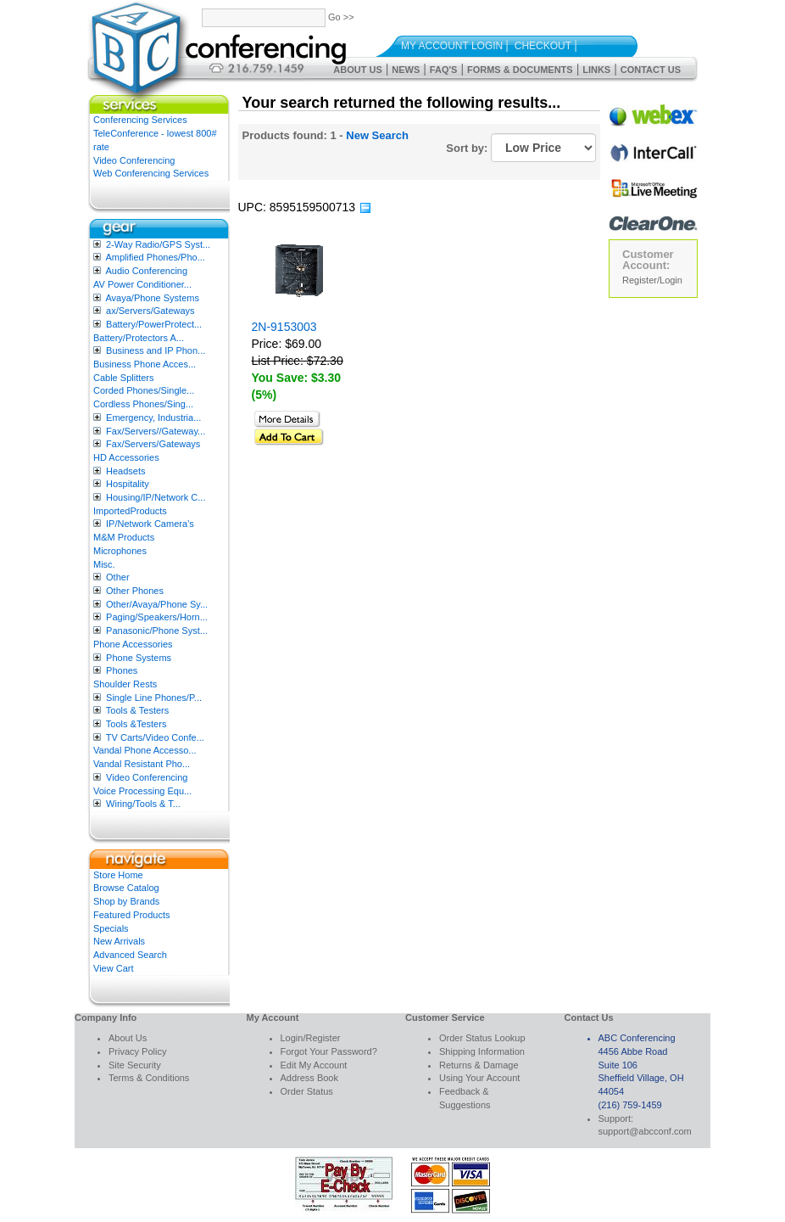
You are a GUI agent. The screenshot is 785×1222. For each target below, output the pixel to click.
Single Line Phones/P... (154, 697)
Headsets (125, 471)
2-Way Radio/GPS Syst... (158, 244)
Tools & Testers (137, 710)
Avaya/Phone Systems (151, 298)
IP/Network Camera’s (150, 524)
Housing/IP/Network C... (155, 497)
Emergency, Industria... (153, 417)
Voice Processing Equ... (142, 791)
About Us (357, 69)
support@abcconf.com (645, 1131)
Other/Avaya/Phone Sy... (157, 604)
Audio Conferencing (146, 271)
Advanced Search (130, 955)
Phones (121, 670)
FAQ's (444, 69)
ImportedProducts (130, 511)
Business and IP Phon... (155, 350)
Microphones (120, 551)
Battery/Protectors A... (138, 338)
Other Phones (135, 591)
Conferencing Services (140, 120)
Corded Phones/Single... (143, 390)
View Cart (113, 968)
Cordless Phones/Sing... (143, 404)
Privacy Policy (137, 1051)
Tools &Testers (136, 724)
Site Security (135, 1065)
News (406, 69)
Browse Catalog (126, 888)
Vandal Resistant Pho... (141, 764)
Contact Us (651, 69)
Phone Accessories (133, 644)
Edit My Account (314, 1065)
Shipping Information (482, 1051)
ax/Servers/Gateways (150, 311)
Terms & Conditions (149, 1078)
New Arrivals (119, 941)
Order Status (307, 1091)
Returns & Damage (479, 1065)
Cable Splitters (123, 378)
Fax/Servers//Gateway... (155, 431)
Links (596, 69)
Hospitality (127, 484)
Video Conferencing (134, 160)
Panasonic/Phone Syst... (157, 630)
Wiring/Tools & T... (143, 804)
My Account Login (452, 46)
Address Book (309, 1078)
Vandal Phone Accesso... (145, 750)
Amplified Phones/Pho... (154, 257)
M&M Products (123, 537)
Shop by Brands (126, 901)
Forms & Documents (520, 69)
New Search (377, 135)
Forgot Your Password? (329, 1051)
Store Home (118, 875)
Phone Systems (138, 658)
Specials (111, 928)
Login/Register (311, 1038)
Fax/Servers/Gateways (153, 444)
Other (118, 577)
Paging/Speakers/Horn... (157, 617)
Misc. (104, 564)
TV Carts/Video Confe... (155, 737)
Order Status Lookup (482, 1038)
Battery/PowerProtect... (154, 324)
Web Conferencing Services (151, 173)
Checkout (543, 46)
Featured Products (131, 915)
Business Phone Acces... (144, 364)
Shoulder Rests (125, 684)
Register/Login (652, 280)
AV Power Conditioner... (142, 284)
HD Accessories (126, 457)
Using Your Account (479, 1078)
